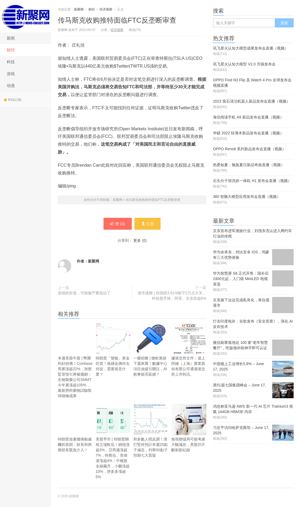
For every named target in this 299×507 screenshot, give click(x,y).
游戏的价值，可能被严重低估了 (84, 293)
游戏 (11, 73)
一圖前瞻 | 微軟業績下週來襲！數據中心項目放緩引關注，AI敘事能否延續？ (151, 349)
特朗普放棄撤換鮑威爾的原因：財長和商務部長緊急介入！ (75, 428)
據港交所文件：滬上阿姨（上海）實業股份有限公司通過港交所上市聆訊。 (189, 349)
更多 (137, 240)
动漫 (11, 85)
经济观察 (105, 9)
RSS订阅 (12, 100)
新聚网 (25, 16)
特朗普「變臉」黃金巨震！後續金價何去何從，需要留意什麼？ (113, 349)
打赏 (147, 224)
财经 (11, 50)
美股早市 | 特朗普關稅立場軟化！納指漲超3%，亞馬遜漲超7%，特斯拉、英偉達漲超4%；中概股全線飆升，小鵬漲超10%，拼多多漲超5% (113, 441)
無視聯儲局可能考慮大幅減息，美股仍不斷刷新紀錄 (189, 435)
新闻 (11, 38)
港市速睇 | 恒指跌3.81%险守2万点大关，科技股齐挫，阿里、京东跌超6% (172, 295)
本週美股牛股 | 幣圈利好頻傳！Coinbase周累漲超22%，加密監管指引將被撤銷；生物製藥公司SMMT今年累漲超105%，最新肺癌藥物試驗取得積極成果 (75, 360)
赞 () (117, 224)
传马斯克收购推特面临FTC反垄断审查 (117, 20)
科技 (11, 62)
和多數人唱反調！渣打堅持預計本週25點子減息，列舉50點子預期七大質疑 (151, 430)
